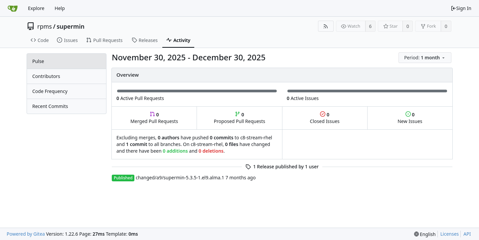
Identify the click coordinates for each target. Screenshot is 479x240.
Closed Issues (325, 117)
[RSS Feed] (326, 26)
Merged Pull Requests (154, 117)
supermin (70, 26)
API (467, 234)
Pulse (38, 61)
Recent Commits (50, 106)
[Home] (12, 8)
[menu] (425, 57)
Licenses (449, 234)
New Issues (410, 117)
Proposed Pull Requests (239, 117)
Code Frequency (50, 91)
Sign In (461, 8)
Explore (36, 8)
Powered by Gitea (26, 234)
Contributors (46, 76)
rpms (44, 26)
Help (60, 8)
